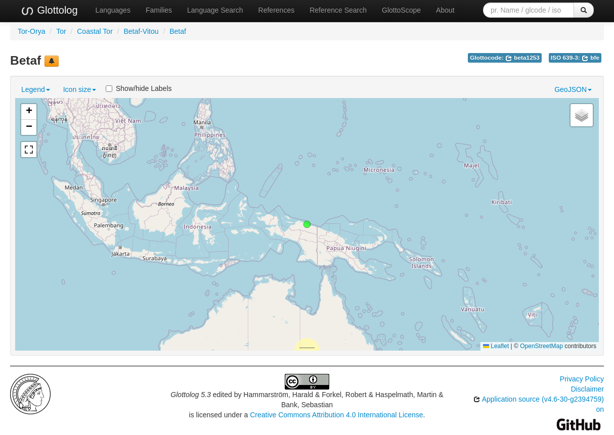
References (276, 10)
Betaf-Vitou (140, 31)
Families (159, 10)
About (445, 10)
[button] (307, 224)
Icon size (79, 89)
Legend (35, 89)
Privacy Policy (582, 379)
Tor (61, 31)
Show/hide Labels (139, 88)
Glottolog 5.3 (190, 395)
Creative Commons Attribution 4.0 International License (336, 415)
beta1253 (522, 57)
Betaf (177, 31)
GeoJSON (573, 89)
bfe (590, 57)
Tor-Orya (31, 31)
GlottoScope (401, 10)
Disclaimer (587, 389)
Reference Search (338, 10)
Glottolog (49, 11)
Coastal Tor (95, 31)
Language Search (215, 10)
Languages (113, 10)
